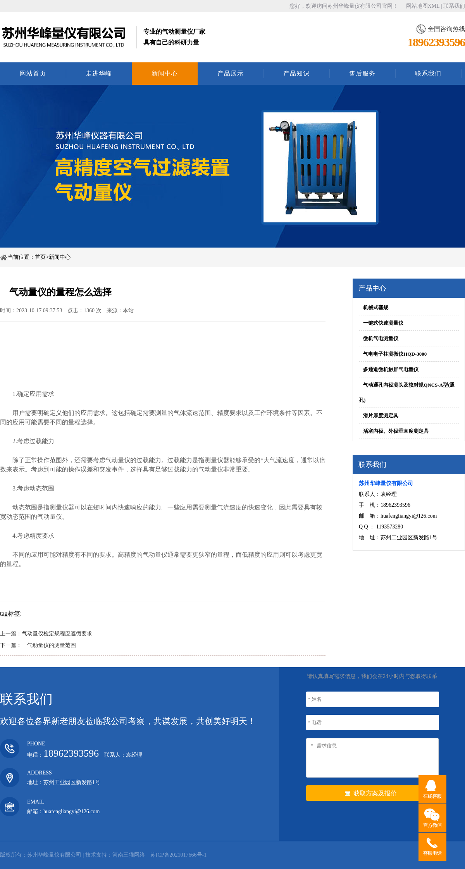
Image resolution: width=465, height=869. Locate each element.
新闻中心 (165, 73)
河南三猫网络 (128, 855)
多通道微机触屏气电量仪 (390, 369)
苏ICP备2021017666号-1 (178, 855)
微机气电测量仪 (380, 338)
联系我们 (454, 6)
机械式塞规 (375, 307)
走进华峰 (99, 73)
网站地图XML (423, 6)
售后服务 (362, 73)
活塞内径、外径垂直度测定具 (396, 431)
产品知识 (296, 73)
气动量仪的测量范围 (49, 645)
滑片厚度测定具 (380, 415)
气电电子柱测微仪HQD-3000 (395, 354)
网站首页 (33, 73)
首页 (40, 257)
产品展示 (230, 73)
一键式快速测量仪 (383, 323)
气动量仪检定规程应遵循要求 (57, 634)
